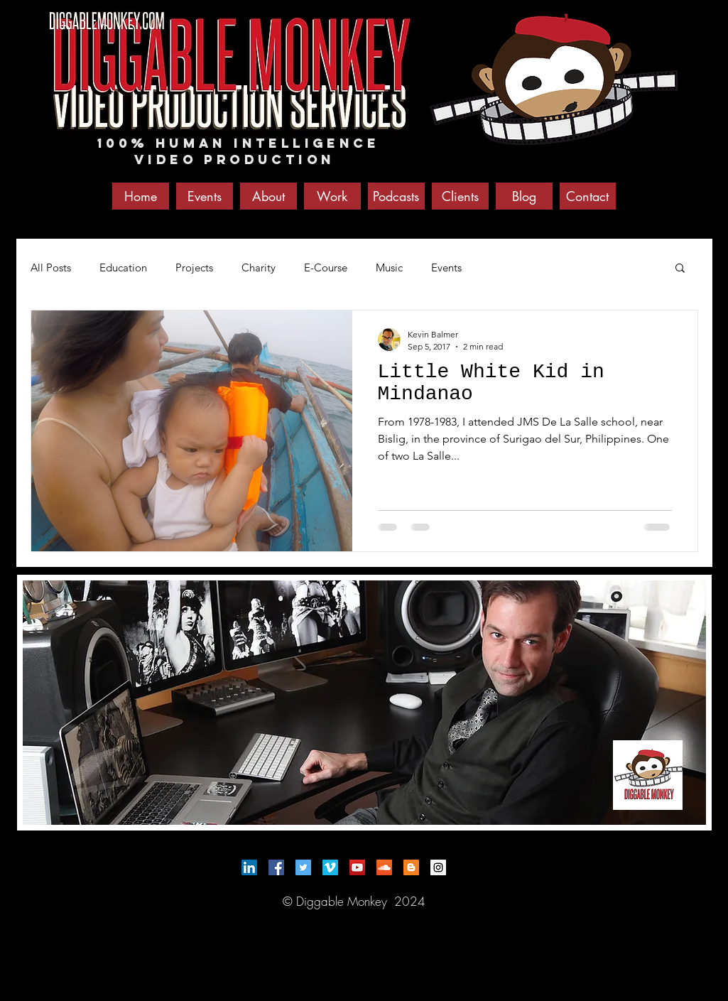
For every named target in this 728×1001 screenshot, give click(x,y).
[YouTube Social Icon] (357, 867)
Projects (194, 267)
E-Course (325, 267)
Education (123, 267)
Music (389, 267)
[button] (680, 268)
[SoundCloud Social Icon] (384, 867)
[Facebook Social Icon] (276, 867)
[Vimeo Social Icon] (330, 867)
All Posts (51, 267)
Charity (258, 267)
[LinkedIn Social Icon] (249, 867)
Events (446, 267)
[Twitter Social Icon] (303, 867)
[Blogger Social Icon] (411, 867)
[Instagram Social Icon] (438, 867)
